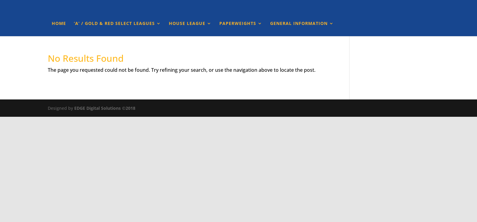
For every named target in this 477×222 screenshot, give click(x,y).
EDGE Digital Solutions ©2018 (104, 108)
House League (187, 23)
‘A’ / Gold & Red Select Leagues (114, 23)
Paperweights (237, 23)
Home (59, 23)
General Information (299, 23)
